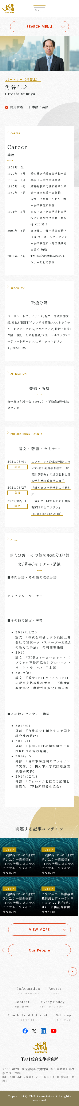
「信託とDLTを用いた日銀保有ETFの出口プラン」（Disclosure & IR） (51, 507)
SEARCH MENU (39, 26)
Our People (39, 950)
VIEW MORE (39, 929)
